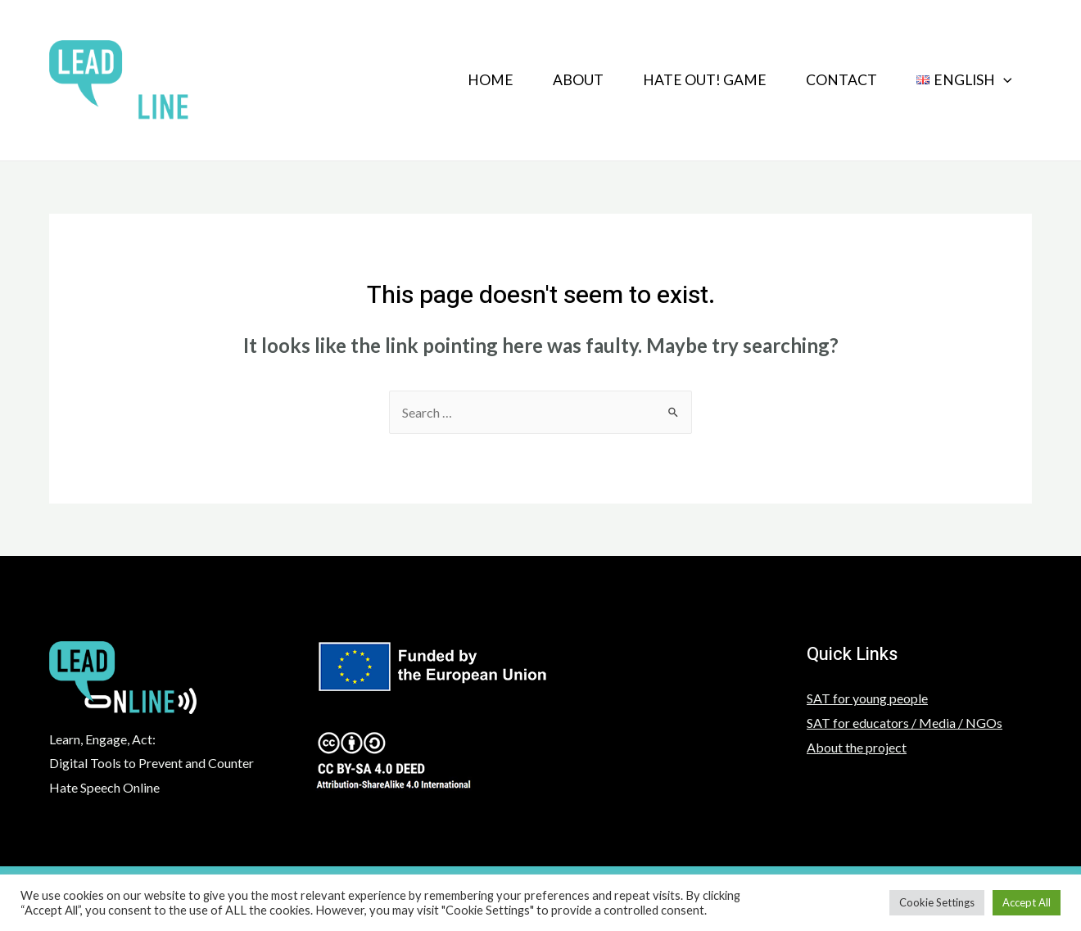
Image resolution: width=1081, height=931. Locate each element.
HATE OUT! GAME (705, 79)
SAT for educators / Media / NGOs (904, 722)
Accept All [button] (1026, 902)
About (578, 79)
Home (490, 79)
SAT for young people (867, 698)
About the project (857, 747)
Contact (841, 79)
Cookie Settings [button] (937, 902)
